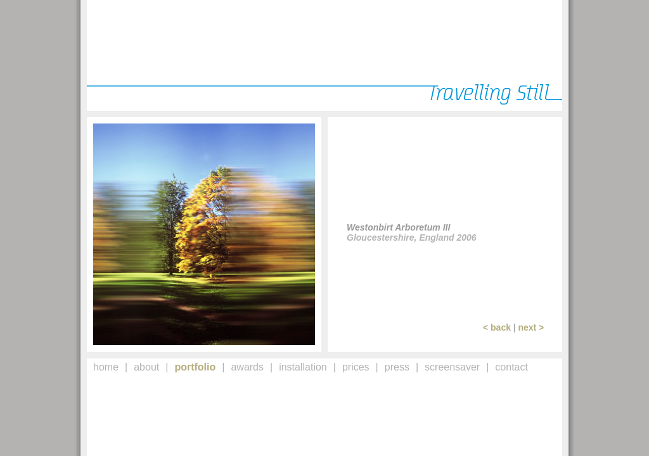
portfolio (194, 367)
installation (303, 367)
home (106, 367)
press (397, 367)
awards (247, 367)
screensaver (452, 367)
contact (511, 367)
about (146, 367)
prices (355, 367)
